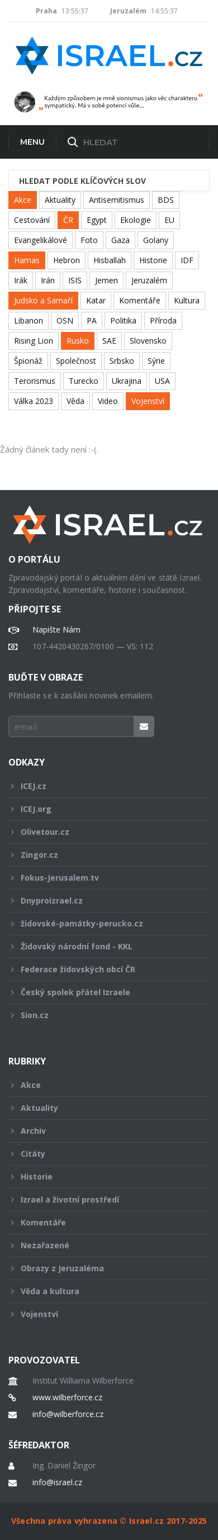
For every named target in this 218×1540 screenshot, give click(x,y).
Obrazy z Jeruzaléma (101, 1268)
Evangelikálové (40, 240)
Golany (155, 240)
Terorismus (34, 381)
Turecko (83, 381)
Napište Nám (56, 630)
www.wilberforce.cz (67, 1397)
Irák (20, 280)
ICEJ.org (101, 809)
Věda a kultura (101, 1291)
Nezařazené (101, 1245)
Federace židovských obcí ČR (101, 969)
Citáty (101, 1153)
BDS (166, 199)
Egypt (97, 220)
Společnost (76, 360)
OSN (64, 320)
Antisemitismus (116, 199)
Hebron (66, 260)
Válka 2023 (33, 401)
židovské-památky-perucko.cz (101, 923)
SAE (109, 340)
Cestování (32, 220)
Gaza (120, 240)
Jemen (106, 280)
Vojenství (147, 401)
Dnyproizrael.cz (101, 900)
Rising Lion (33, 340)
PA (92, 320)
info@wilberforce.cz (67, 1414)
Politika (123, 320)
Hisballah (109, 260)
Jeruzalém (149, 280)
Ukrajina (126, 381)
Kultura (187, 300)
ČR (68, 220)
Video (108, 401)
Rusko (78, 340)
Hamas (27, 260)
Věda (75, 401)
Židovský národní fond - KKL (101, 946)
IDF (187, 260)
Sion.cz (101, 1015)
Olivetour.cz (101, 831)
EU (169, 220)
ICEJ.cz (101, 786)
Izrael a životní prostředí (101, 1199)
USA (162, 381)
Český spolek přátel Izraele (101, 992)
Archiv (101, 1130)
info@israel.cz (57, 1482)
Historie (153, 260)
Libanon (28, 320)
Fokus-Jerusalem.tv (101, 877)
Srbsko (122, 360)
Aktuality (60, 199)
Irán (48, 280)
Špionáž (28, 360)
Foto (89, 240)
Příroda (163, 320)
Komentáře (139, 300)
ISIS (75, 280)
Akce (22, 199)
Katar (96, 300)
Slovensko (148, 340)
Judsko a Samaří (43, 300)
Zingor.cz (101, 854)
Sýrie (156, 360)
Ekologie (135, 220)
